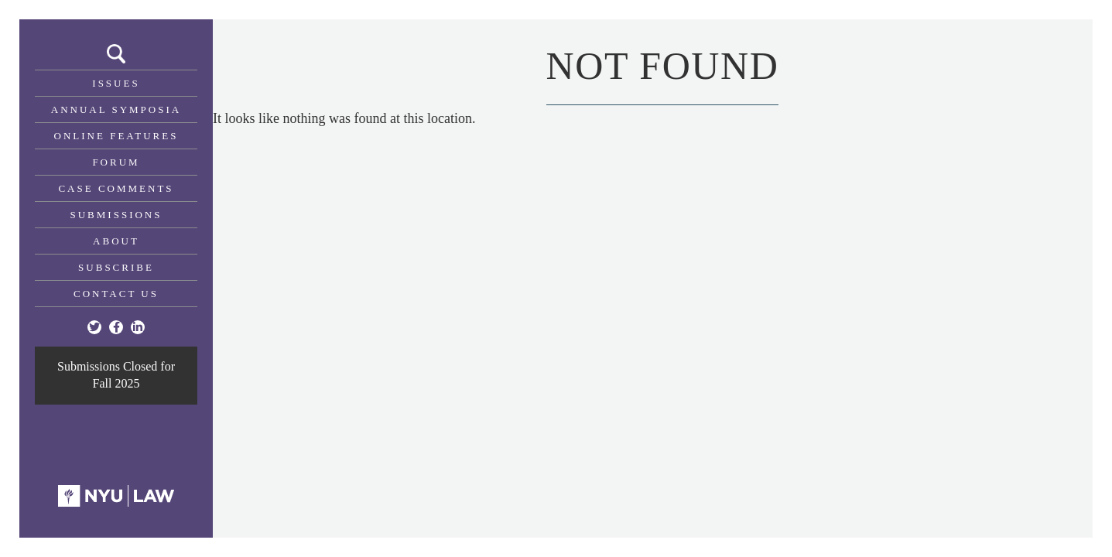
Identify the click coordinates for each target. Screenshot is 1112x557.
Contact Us (116, 293)
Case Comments (115, 188)
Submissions (116, 214)
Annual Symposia (116, 109)
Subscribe (116, 267)
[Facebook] (116, 327)
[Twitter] (94, 327)
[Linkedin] (138, 327)
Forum (115, 162)
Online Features (116, 136)
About (116, 241)
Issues (115, 83)
